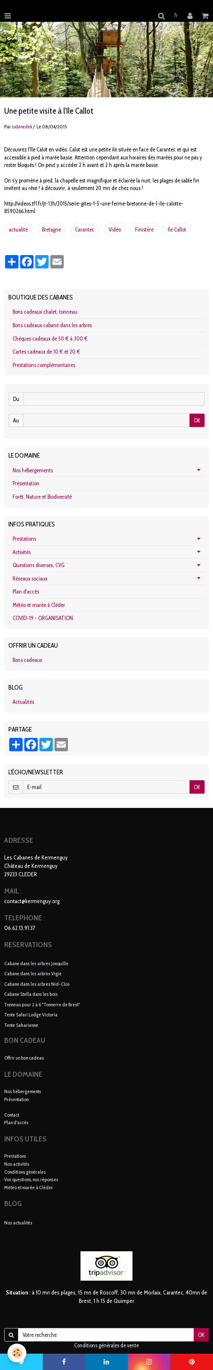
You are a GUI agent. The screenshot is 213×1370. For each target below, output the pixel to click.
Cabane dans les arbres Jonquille (36, 963)
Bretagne (51, 229)
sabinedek (22, 127)
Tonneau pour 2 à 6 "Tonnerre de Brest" (42, 1004)
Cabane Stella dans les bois (31, 994)
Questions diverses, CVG (39, 565)
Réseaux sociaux (30, 578)
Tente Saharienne (21, 1024)
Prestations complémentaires (44, 365)
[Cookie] (17, 1353)
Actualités (23, 701)
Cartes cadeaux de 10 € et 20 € (46, 351)
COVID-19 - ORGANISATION (43, 618)
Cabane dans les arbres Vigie (33, 973)
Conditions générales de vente (106, 1345)
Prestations (24, 538)
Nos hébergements (33, 470)
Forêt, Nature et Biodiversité (42, 496)
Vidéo (115, 229)
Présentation (26, 483)
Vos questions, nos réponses (31, 1179)
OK (197, 420)
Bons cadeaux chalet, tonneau (45, 311)
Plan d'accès (26, 591)
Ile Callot (177, 229)
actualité (18, 229)
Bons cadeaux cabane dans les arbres (52, 325)
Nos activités (16, 1164)
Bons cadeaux (27, 659)
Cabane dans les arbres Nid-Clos (37, 983)
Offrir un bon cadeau (24, 1058)
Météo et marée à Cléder (39, 605)
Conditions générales (25, 1172)
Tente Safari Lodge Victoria (30, 1014)
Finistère (144, 229)
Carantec (84, 229)
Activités (22, 552)
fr (176, 15)
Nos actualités (18, 1222)
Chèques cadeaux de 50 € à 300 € (50, 338)
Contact (11, 1115)
